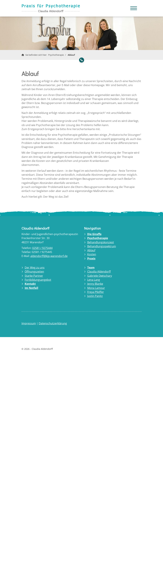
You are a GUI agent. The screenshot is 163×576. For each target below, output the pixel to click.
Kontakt (30, 284)
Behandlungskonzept (100, 242)
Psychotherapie (56, 54)
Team (91, 267)
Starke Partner (34, 276)
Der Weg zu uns (35, 267)
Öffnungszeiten (34, 271)
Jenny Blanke (95, 284)
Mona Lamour (96, 288)
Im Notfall (31, 288)
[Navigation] (133, 7)
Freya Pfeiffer (95, 292)
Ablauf (71, 54)
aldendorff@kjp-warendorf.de (49, 256)
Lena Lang (93, 280)
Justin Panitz (95, 296)
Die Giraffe (94, 234)
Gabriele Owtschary (99, 276)
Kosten (91, 254)
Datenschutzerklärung (53, 323)
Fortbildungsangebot (38, 280)
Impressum (29, 323)
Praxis (91, 258)
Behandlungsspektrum (101, 246)
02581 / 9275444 (42, 248)
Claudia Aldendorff (99, 271)
